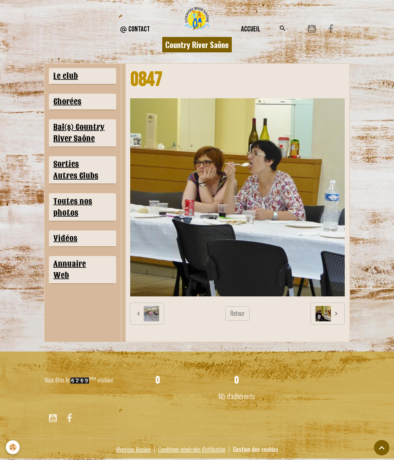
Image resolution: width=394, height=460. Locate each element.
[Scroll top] (381, 447)
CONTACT (135, 29)
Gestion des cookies (257, 449)
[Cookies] (13, 447)
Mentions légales (131, 449)
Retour (237, 313)
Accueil (250, 29)
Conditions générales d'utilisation (192, 449)
